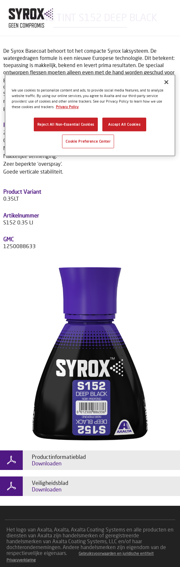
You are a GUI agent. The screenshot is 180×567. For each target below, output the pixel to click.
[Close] (166, 82)
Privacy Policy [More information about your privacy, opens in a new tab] (67, 107)
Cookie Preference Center (88, 141)
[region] (90, 115)
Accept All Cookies (124, 124)
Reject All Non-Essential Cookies (65, 124)
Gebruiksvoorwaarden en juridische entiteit (116, 553)
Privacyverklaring (21, 560)
